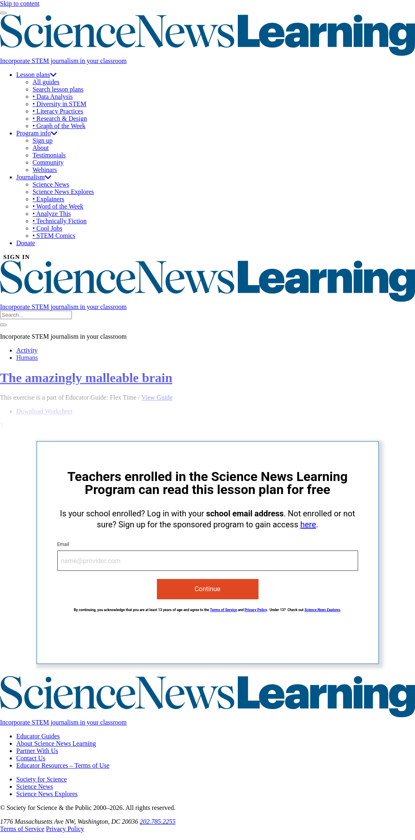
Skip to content (19, 3)
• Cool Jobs (47, 228)
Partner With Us (37, 750)
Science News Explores (63, 191)
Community (48, 162)
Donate (25, 242)
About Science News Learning (56, 743)
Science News (51, 184)
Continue (208, 589)
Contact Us (31, 758)
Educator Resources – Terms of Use (62, 765)
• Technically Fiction (60, 221)
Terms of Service (223, 610)
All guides (46, 81)
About (41, 147)
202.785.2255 (158, 821)
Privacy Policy (256, 610)
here (308, 524)
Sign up (42, 140)
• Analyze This (52, 213)
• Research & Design (60, 118)
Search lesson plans (58, 89)
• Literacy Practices (58, 111)
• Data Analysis (53, 96)
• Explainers (48, 199)
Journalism (33, 177)
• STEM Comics (54, 235)
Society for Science (41, 779)
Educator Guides (38, 736)
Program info (36, 133)
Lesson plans (36, 74)
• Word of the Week (58, 206)
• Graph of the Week (59, 125)
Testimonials (49, 155)
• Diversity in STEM (59, 103)
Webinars (45, 169)
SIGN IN (16, 257)
